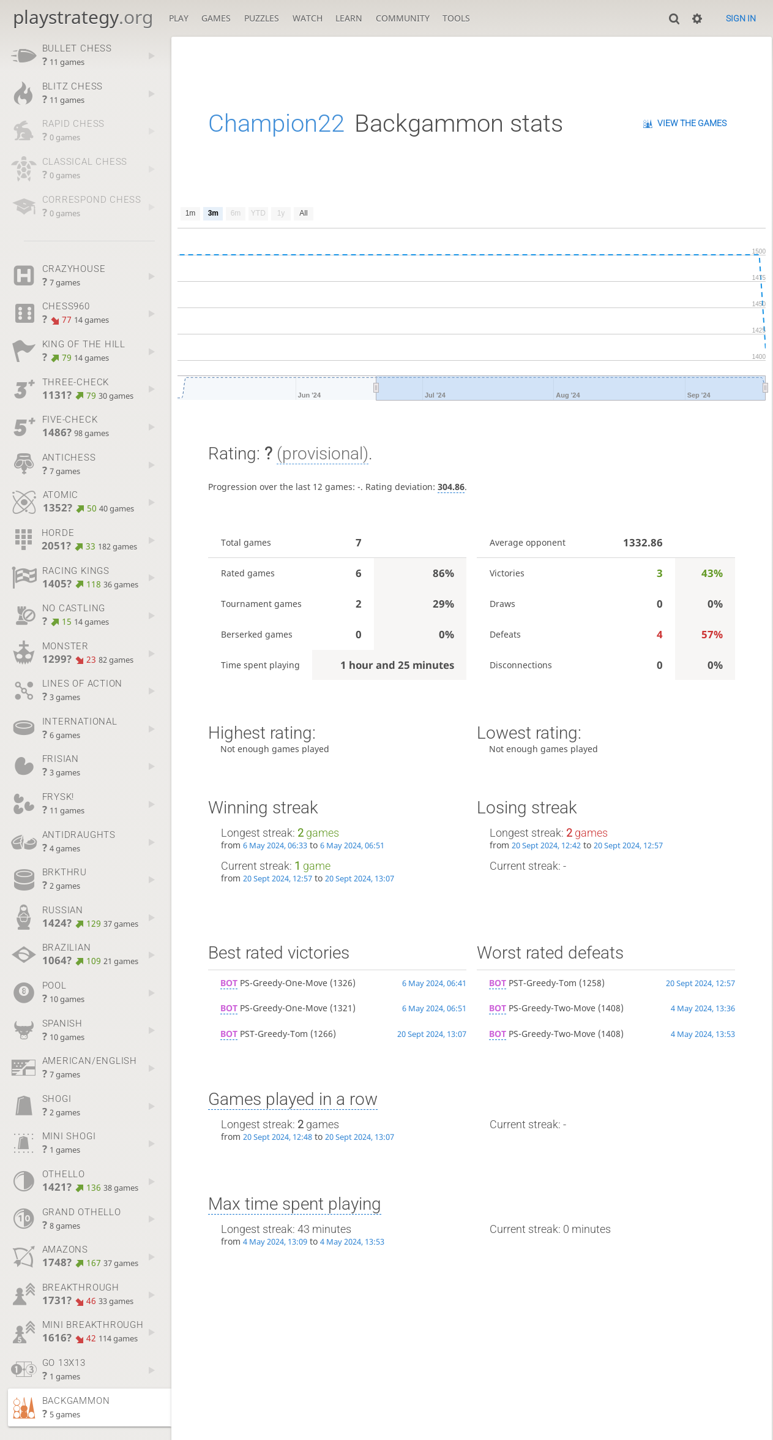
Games (216, 18)
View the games (691, 123)
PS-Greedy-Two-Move (542, 1008)
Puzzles (261, 18)
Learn (348, 18)
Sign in (741, 18)
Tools (456, 18)
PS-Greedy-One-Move (273, 983)
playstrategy (83, 16)
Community (403, 18)
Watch (308, 18)
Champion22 (276, 123)
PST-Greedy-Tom (264, 1033)
